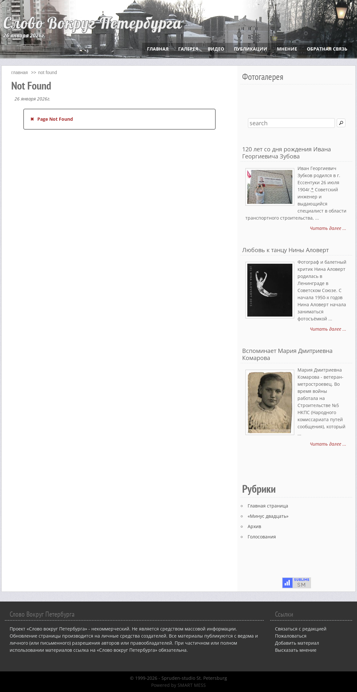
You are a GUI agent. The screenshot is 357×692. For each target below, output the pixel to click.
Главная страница (268, 506)
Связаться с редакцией (300, 629)
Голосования (262, 537)
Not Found (47, 72)
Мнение (287, 49)
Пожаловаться (291, 636)
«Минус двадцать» (268, 516)
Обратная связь (327, 49)
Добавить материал (297, 643)
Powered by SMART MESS (178, 685)
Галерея (188, 49)
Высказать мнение (295, 650)
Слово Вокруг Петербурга (92, 23)
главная (19, 72)
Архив (254, 526)
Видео (216, 49)
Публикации (250, 49)
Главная (158, 49)
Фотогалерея (262, 76)
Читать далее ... (328, 228)
